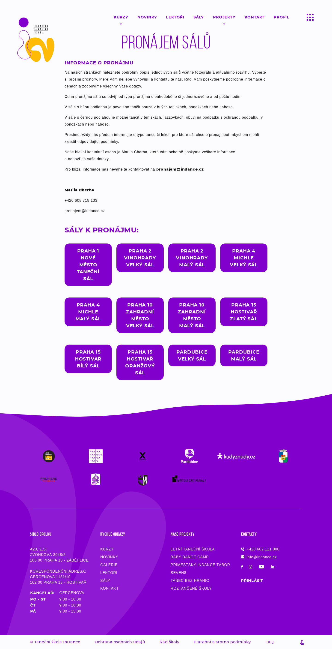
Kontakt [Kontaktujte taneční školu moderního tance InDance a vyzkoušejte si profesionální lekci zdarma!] (255, 17)
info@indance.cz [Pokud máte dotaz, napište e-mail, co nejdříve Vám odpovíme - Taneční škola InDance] (259, 557)
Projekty (224, 17)
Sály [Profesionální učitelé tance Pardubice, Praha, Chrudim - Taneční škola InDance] (105, 581)
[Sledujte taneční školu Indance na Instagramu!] (250, 567)
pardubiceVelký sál (191, 355)
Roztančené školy (191, 588)
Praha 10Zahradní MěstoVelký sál (140, 315)
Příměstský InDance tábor (200, 565)
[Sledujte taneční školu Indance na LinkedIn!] (272, 567)
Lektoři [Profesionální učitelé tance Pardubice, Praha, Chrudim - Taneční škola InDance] (108, 573)
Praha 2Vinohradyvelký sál (140, 257)
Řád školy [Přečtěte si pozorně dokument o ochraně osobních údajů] (169, 642)
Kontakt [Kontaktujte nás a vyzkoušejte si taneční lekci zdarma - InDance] (109, 588)
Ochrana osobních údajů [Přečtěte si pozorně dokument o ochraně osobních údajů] (120, 642)
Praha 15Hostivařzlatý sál (243, 311)
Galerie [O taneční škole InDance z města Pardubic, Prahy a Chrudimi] (109, 565)
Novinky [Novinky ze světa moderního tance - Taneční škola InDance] (109, 557)
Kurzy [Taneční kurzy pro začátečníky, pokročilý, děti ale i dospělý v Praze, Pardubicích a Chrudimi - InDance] (121, 17)
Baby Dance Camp (190, 557)
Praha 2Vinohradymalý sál (192, 257)
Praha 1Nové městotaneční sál (88, 264)
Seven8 (178, 573)
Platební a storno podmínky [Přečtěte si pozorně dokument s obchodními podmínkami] (222, 642)
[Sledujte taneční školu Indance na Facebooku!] (242, 567)
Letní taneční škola (193, 549)
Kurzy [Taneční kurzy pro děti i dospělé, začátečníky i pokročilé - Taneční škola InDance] (107, 549)
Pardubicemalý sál (243, 355)
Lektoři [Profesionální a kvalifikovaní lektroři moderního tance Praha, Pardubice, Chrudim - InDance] (175, 17)
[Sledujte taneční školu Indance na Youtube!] (261, 567)
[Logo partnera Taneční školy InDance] (49, 456)
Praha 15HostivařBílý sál (88, 359)
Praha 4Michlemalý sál (88, 311)
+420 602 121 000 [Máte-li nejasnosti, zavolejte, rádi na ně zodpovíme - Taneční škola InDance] (260, 549)
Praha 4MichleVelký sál (244, 257)
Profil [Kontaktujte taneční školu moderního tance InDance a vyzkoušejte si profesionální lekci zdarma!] (281, 17)
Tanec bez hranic (190, 581)
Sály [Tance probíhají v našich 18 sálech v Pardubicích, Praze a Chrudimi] (198, 17)
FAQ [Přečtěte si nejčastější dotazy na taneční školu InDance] (269, 642)
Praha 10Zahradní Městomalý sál (192, 315)
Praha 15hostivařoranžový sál (140, 362)
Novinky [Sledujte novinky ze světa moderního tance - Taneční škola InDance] (147, 17)
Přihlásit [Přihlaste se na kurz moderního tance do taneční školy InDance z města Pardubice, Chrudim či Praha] (252, 580)
